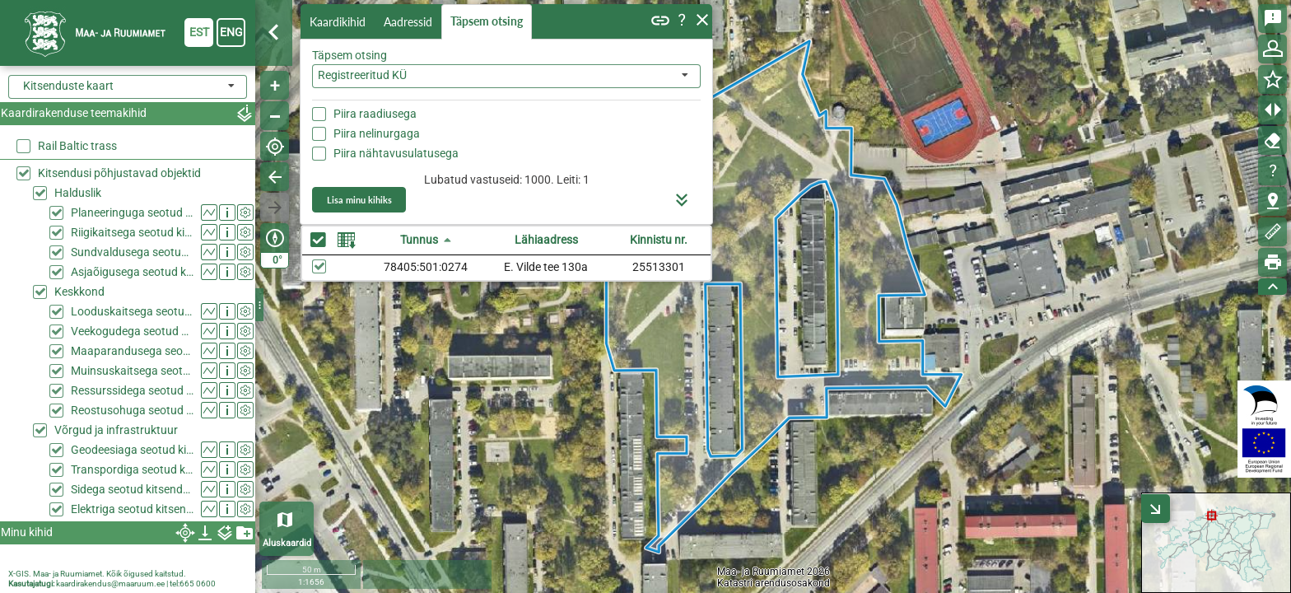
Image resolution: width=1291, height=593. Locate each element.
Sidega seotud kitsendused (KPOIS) (132, 489)
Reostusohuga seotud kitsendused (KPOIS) (132, 410)
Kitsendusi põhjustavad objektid (119, 173)
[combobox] (506, 76)
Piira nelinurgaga (376, 133)
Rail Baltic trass (77, 145)
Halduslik (77, 192)
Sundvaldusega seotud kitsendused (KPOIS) (132, 252)
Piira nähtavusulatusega (396, 153)
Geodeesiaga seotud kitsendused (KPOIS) (132, 449)
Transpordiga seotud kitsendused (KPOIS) (132, 469)
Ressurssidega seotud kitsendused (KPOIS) (132, 390)
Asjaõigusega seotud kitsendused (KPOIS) (132, 271)
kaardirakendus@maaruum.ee (110, 583)
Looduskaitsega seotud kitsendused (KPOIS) (132, 311)
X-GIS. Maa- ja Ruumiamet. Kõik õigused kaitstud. (97, 573)
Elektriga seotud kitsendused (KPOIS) (132, 509)
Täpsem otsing (486, 21)
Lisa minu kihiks (359, 199)
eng (231, 32)
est (199, 32)
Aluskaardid (287, 543)
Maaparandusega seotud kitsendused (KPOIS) (132, 350)
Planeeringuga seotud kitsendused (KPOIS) (132, 212)
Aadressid (408, 22)
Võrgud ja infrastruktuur (116, 430)
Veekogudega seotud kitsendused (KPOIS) (132, 331)
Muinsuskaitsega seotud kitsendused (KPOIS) (132, 370)
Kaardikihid (338, 22)
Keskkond (79, 291)
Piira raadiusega (375, 113)
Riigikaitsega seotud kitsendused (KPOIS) (132, 232)
